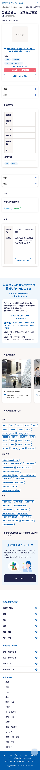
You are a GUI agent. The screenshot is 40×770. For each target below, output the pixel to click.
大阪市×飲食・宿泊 (20, 505)
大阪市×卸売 (7, 505)
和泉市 (12, 441)
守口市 (28, 429)
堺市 (11, 426)
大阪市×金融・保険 (8, 513)
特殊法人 (8, 747)
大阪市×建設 (7, 502)
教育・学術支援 (11, 727)
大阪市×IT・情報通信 (22, 509)
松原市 (32, 437)
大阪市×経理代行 (8, 467)
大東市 (5, 441)
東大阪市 (5, 448)
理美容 (8, 722)
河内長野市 (23, 437)
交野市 (22, 448)
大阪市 (21, 7)
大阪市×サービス (26, 517)
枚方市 (5, 433)
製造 (7, 687)
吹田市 (5, 429)
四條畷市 (14, 448)
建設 (7, 682)
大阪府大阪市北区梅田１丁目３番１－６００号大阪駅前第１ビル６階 (21, 49)
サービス (8, 732)
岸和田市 (19, 426)
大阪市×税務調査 (19, 479)
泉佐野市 (27, 433)
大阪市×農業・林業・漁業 (10, 521)
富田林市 (5, 437)
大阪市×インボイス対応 (24, 467)
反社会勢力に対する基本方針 (14, 761)
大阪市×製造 (18, 502)
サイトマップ (8, 755)
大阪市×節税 (7, 479)
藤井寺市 (27, 444)
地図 (5, 95)
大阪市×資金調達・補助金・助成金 (13, 482)
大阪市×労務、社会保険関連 (11, 490)
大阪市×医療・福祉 (27, 521)
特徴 (5, 89)
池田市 (34, 426)
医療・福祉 (9, 742)
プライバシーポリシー (21, 755)
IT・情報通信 (10, 712)
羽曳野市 (27, 441)
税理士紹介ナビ (6, 7)
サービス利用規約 (15, 758)
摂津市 (12, 444)
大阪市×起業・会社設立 (10, 475)
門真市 (5, 444)
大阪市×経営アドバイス (10, 486)
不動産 (8, 707)
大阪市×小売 (29, 502)
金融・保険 (9, 717)
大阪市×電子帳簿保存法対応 (11, 471)
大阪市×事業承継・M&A (28, 475)
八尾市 (20, 433)
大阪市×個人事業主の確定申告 (12, 464)
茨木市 (12, 433)
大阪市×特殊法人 (8, 524)
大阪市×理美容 (22, 513)
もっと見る (19, 578)
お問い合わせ (30, 761)
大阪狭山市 (31, 448)
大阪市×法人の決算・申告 (10, 460)
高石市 (20, 444)
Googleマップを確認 (23, 260)
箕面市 (20, 441)
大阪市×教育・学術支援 (10, 517)
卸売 (7, 697)
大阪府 (15, 7)
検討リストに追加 (20, 76)
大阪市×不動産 (7, 509)
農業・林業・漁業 (12, 737)
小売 (7, 692)
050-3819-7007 (20, 317)
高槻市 (21, 429)
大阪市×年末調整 (29, 464)
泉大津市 (13, 429)
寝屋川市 (14, 437)
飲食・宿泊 (9, 702)
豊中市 (27, 426)
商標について (26, 758)
